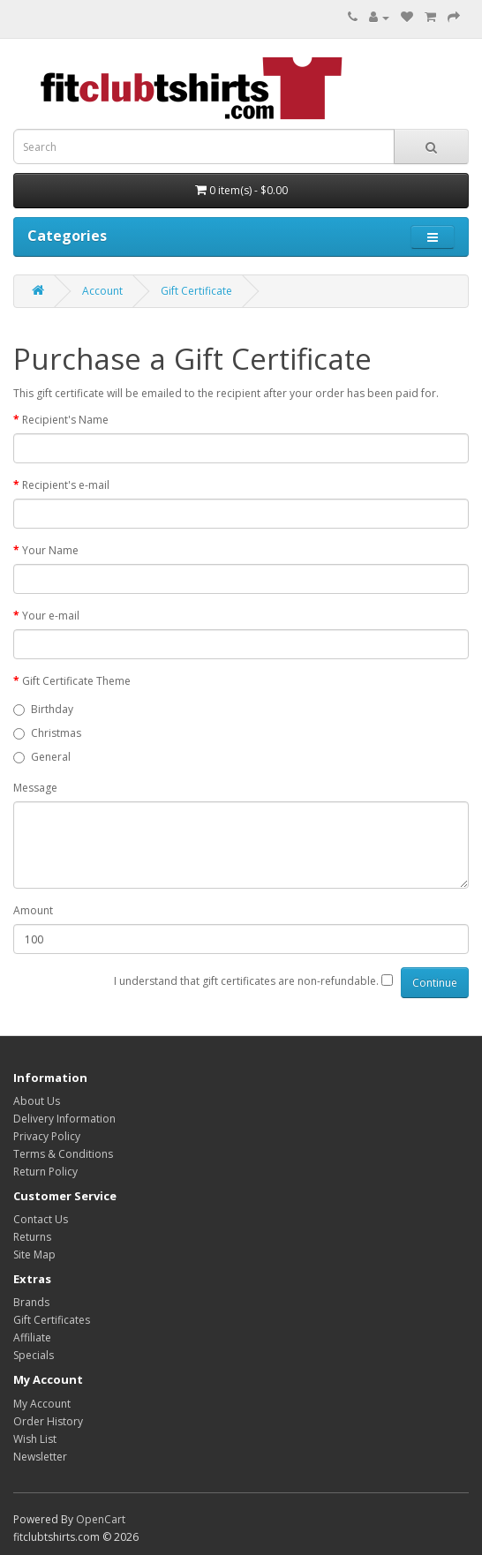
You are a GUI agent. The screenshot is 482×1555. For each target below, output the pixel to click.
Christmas (47, 732)
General (42, 756)
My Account (42, 1403)
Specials (33, 1355)
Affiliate (32, 1337)
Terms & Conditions (63, 1153)
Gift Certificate (196, 290)
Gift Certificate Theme (76, 680)
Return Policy (45, 1171)
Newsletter (40, 1456)
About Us (36, 1100)
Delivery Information (64, 1118)
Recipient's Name (65, 419)
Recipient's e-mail (65, 484)
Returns (32, 1236)
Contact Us (40, 1219)
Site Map (34, 1254)
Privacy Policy (46, 1136)
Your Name (50, 550)
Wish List (34, 1438)
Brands (31, 1302)
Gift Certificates (51, 1319)
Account (102, 290)
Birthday (43, 709)
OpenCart (100, 1519)
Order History (48, 1421)
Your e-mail (50, 615)
